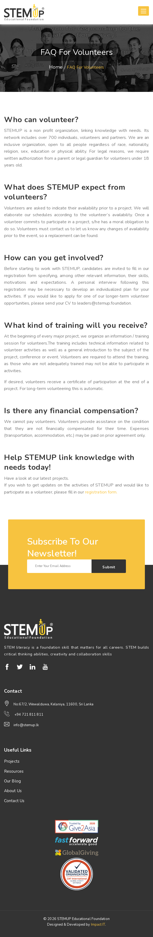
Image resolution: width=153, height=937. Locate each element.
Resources (14, 771)
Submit (108, 567)
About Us (13, 790)
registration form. (101, 492)
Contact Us (14, 800)
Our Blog (12, 781)
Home (56, 67)
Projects (11, 761)
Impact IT (98, 924)
